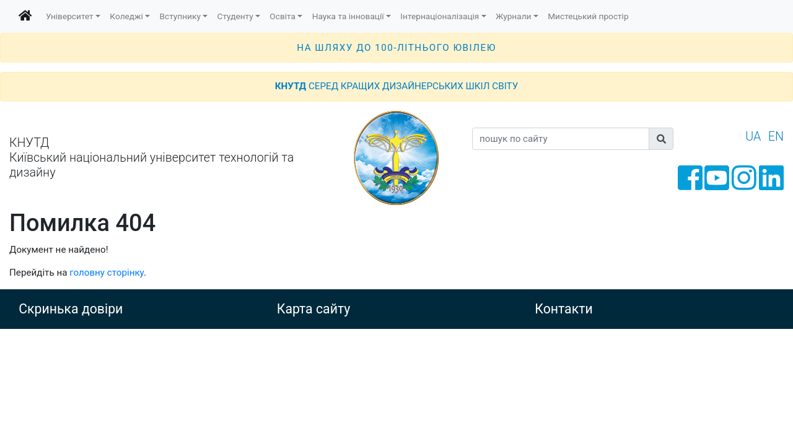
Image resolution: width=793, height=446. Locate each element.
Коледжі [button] (126, 16)
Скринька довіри (71, 309)
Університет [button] (70, 16)
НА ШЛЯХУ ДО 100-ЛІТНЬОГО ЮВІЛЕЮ (396, 47)
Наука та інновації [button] (348, 16)
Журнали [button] (513, 16)
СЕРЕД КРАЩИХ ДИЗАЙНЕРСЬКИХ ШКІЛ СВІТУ (396, 86)
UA (753, 136)
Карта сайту (314, 309)
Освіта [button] (282, 16)
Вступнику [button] (180, 16)
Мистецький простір (588, 16)
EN (776, 136)
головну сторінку (106, 272)
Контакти (563, 309)
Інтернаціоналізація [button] (439, 16)
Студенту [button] (235, 16)
